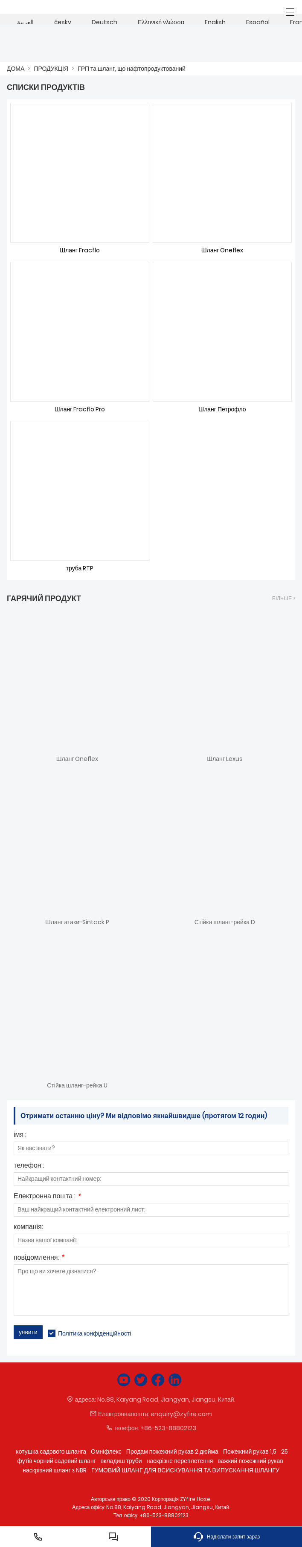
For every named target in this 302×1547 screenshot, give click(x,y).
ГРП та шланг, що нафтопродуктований (132, 68)
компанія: (28, 1227)
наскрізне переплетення (180, 1461)
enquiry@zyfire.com (181, 1414)
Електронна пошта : (47, 1197)
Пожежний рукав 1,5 (249, 1451)
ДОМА (15, 68)
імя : (20, 1135)
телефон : (29, 1166)
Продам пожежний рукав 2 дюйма (172, 1451)
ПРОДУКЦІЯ (51, 68)
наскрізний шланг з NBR (55, 1470)
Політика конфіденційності (94, 1333)
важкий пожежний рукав (250, 1461)
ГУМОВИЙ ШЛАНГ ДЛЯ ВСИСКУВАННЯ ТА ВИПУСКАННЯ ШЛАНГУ (185, 1470)
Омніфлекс (106, 1451)
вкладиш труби (121, 1461)
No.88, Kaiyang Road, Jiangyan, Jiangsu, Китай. (166, 1399)
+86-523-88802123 (168, 1428)
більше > (283, 598)
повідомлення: (39, 1258)
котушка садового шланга (51, 1451)
